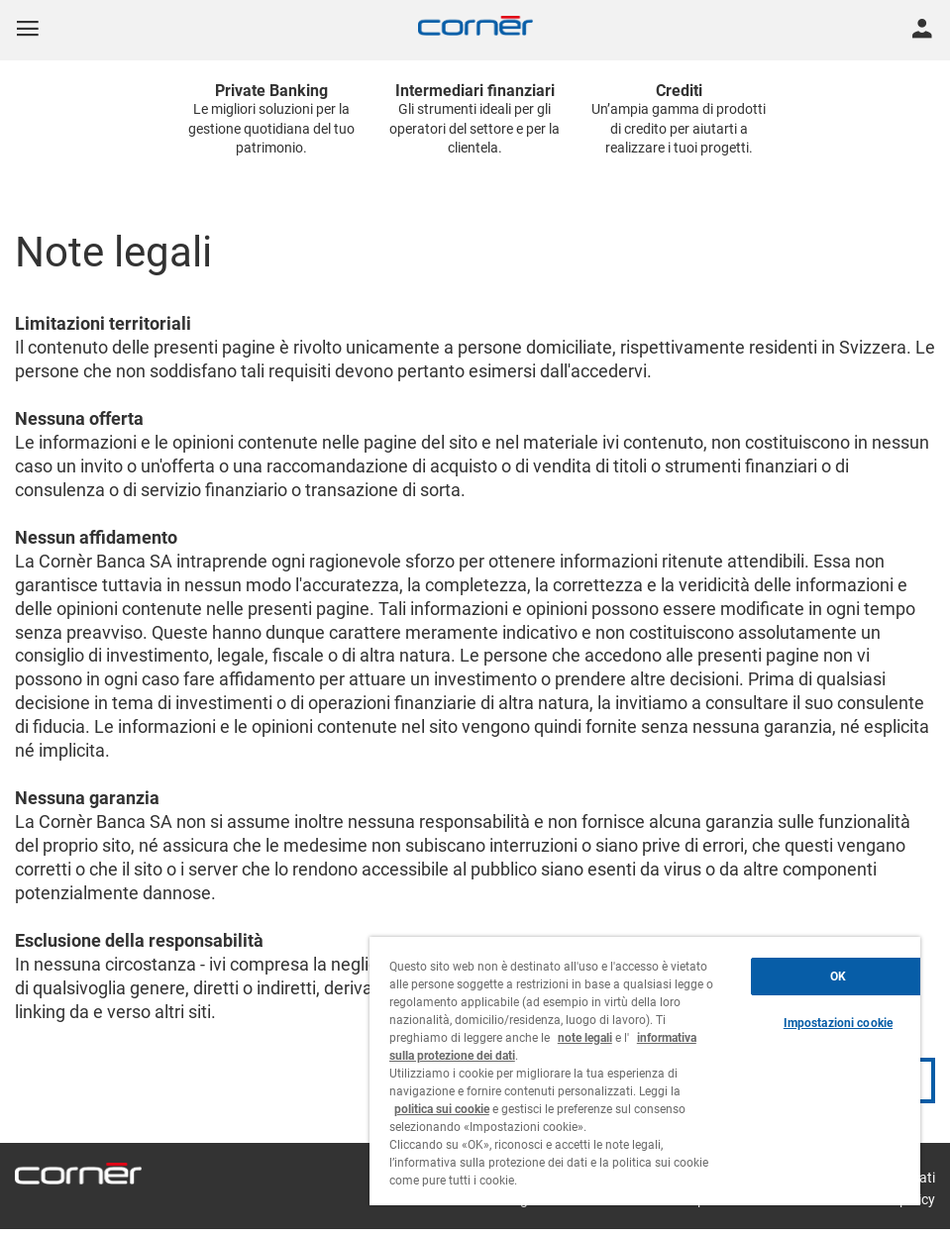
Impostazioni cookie (838, 1023)
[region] (644, 1071)
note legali (585, 1038)
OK (838, 976)
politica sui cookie (441, 1109)
